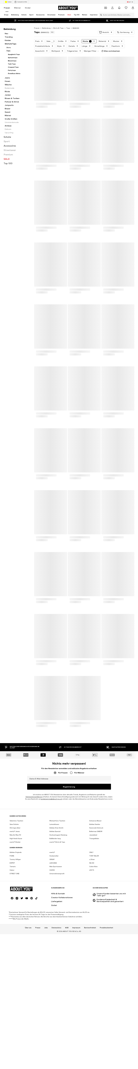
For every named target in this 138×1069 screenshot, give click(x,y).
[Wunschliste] (126, 7)
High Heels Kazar (16, 914)
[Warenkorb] (132, 7)
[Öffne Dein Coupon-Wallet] (105, 7)
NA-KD (91, 938)
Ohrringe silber (15, 903)
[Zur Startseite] (68, 8)
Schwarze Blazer (95, 896)
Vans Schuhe (14, 900)
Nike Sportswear (55, 942)
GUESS (52, 945)
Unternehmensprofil (56, 949)
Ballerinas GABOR (95, 907)
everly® (52, 928)
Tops (68, 28)
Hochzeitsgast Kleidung (58, 910)
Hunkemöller (54, 931)
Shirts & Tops (58, 28)
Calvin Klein (93, 942)
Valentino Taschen (16, 896)
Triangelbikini (94, 914)
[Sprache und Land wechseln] (130, 2)
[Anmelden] (112, 7)
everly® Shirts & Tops (57, 917)
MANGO (76, 28)
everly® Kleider (15, 917)
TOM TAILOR (94, 931)
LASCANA (53, 938)
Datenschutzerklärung (34, 797)
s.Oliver (92, 935)
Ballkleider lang (55, 914)
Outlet (8, 2)
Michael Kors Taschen (57, 896)
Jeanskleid (93, 910)
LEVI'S (91, 945)
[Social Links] (12, 1048)
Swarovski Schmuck (96, 903)
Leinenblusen (54, 900)
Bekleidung (46, 28)
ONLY (91, 928)
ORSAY (52, 935)
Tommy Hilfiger (15, 935)
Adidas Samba (94, 900)
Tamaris (13, 942)
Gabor (12, 945)
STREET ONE (14, 949)
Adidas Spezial (54, 907)
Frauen (7, 8)
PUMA (12, 931)
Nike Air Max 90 (15, 910)
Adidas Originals (16, 928)
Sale (51, 41)
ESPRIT (12, 938)
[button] (106, 32)
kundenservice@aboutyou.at (51, 799)
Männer (17, 8)
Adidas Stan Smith (56, 903)
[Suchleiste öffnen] (100, 15)
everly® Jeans (15, 907)
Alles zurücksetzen (110, 51)
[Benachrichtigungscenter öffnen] (119, 8)
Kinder (28, 8)
